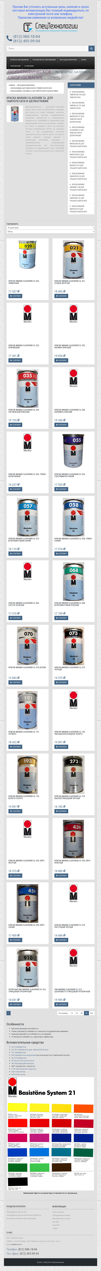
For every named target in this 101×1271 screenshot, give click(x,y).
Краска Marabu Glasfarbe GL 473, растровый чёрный (69, 926)
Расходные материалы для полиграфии (21, 1218)
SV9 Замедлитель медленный (23, 1055)
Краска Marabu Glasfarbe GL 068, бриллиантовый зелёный (69, 604)
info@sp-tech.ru (16, 1244)
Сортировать (12, 223)
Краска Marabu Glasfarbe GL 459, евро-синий (26, 926)
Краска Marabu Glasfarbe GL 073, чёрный (69, 668)
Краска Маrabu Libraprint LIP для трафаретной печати (78, 198)
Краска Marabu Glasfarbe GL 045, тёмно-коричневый (27, 475)
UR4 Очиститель (18, 1074)
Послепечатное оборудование (44, 60)
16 (72, 1013)
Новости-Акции (58, 1212)
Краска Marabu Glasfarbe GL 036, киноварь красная (69, 411)
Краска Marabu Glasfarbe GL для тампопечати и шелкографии (34, 91)
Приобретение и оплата (61, 1218)
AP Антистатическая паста (22, 1060)
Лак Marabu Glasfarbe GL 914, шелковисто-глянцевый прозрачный (72, 990)
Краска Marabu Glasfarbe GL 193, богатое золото (23, 797)
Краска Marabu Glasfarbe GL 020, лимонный (23, 282)
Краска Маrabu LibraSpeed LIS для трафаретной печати (78, 176)
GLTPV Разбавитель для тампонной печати (29, 1049)
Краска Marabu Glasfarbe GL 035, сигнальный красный (23, 411)
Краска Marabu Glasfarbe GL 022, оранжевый (23, 346)
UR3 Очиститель (18, 1071)
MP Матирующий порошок (22, 1063)
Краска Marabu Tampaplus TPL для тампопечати (77, 105)
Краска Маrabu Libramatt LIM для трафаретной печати (78, 187)
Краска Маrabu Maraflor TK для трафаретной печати (78, 209)
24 (77, 1013)
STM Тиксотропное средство (23, 1069)
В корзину (15, 296)
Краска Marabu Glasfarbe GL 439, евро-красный (72, 861)
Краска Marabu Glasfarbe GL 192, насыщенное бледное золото (69, 733)
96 (86, 1013)
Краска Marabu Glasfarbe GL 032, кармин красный (69, 346)
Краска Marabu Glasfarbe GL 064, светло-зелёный (23, 604)
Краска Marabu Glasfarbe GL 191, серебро (23, 733)
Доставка (55, 1222)
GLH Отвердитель (19, 1058)
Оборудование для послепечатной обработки (23, 1215)
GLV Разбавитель (18, 1047)
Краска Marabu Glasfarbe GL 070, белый (27, 667)
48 (81, 1013)
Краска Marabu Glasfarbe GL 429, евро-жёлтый (26, 861)
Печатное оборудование (19, 60)
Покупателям (15, 66)
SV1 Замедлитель (18, 1052)
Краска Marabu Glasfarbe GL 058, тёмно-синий (73, 539)
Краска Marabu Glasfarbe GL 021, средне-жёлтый (69, 282)
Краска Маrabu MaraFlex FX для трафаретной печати (78, 165)
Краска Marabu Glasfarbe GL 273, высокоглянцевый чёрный (69, 797)
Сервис (83, 60)
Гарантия (55, 1225)
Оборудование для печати (16, 1212)
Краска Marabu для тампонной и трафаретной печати (31, 88)
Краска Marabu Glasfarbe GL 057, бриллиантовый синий (23, 539)
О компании (29, 66)
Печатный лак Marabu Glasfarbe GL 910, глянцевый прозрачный (27, 990)
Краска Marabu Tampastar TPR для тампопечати (77, 94)
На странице (63, 1013)
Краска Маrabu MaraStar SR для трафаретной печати (78, 143)
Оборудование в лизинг (61, 1215)
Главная (12, 85)
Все (91, 1013)
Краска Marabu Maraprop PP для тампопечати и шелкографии (77, 118)
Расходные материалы (68, 60)
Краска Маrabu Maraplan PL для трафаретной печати (78, 154)
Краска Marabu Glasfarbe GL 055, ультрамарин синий (69, 475)
